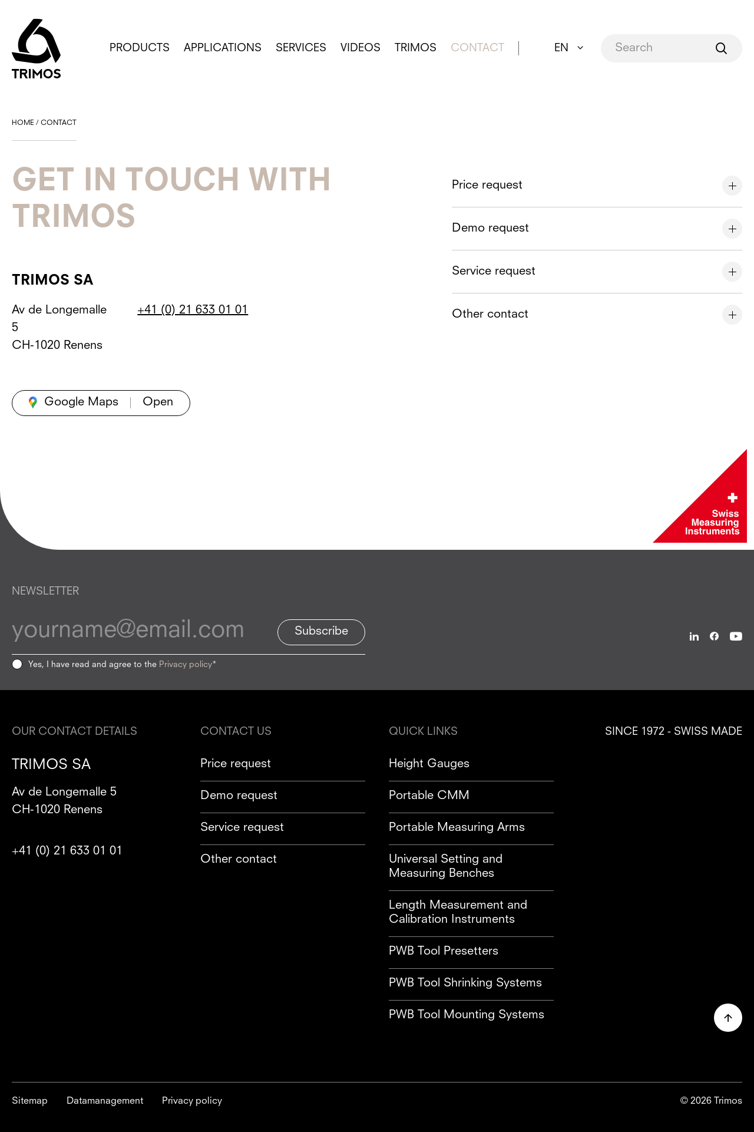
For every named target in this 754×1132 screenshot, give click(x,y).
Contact (477, 48)
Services (301, 48)
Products (140, 48)
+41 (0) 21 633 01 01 (192, 310)
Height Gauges (429, 764)
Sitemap (30, 1101)
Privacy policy (185, 665)
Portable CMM (429, 796)
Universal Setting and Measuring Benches (445, 867)
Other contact (238, 860)
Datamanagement (105, 1101)
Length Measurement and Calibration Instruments (458, 913)
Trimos (415, 48)
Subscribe (321, 632)
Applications (223, 48)
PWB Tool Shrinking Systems (465, 983)
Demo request (238, 796)
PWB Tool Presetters (443, 952)
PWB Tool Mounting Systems (466, 1015)
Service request (242, 828)
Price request (235, 764)
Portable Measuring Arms (457, 828)
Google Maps (81, 402)
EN (561, 48)
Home (23, 123)
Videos (360, 48)
